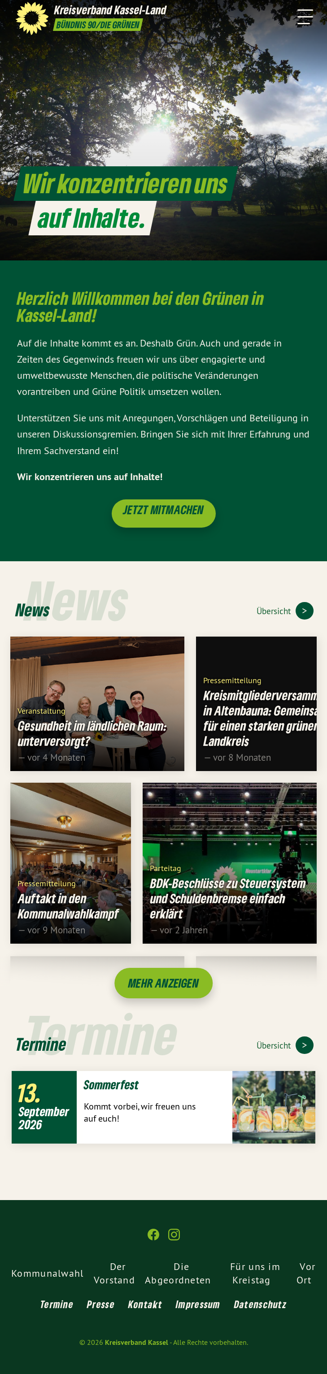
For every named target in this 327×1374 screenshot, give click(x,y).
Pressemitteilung (232, 685)
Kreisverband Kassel (136, 1342)
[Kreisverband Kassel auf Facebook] (153, 1238)
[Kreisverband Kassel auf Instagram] (174, 1238)
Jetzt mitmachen (163, 509)
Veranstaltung (41, 716)
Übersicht (275, 611)
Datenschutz (260, 1304)
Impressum (198, 1304)
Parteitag (165, 873)
